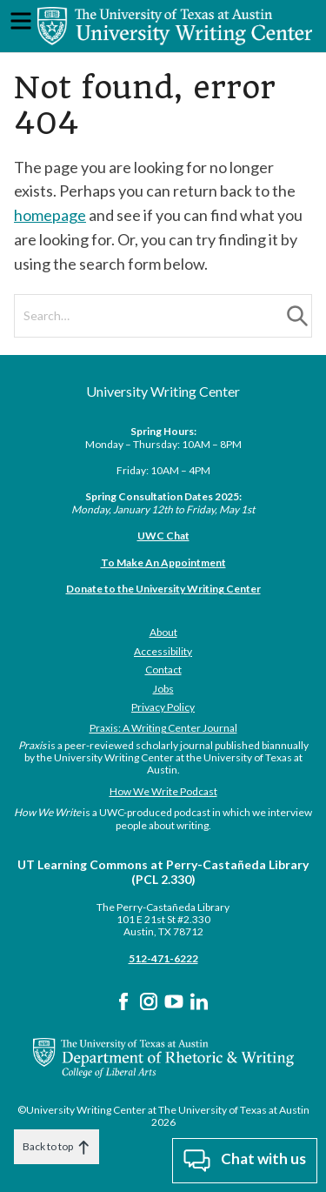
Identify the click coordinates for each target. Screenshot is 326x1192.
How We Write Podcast (163, 791)
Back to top (56, 1147)
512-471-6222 (163, 958)
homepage (50, 214)
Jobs (163, 688)
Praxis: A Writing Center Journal (163, 727)
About (163, 632)
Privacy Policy (163, 706)
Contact (163, 669)
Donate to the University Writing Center (163, 588)
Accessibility (163, 651)
